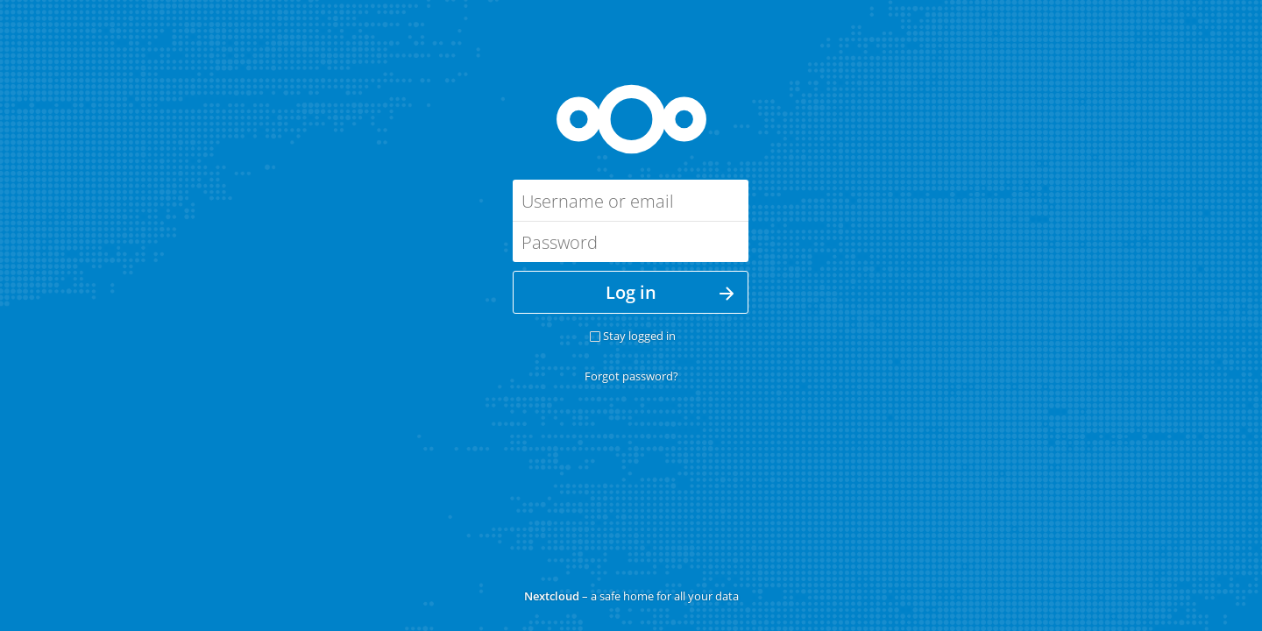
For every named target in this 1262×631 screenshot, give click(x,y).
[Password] (630, 241)
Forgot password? (631, 376)
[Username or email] (630, 200)
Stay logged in (639, 336)
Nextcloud (551, 596)
